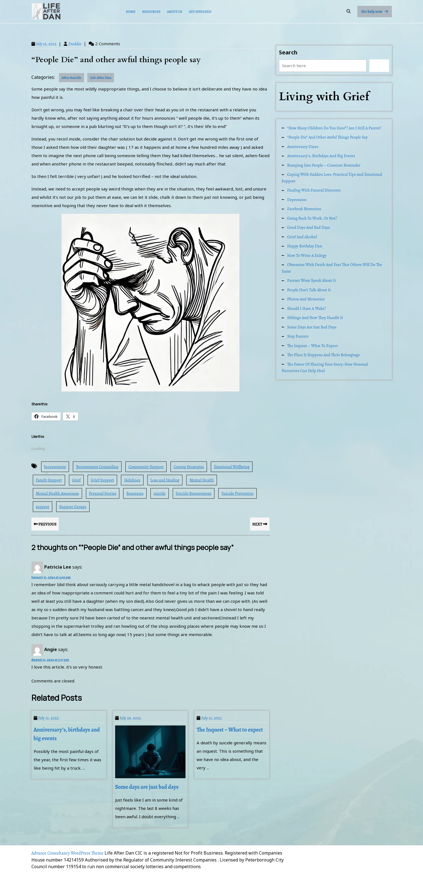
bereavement (55, 466)
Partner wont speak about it (311, 280)
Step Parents (298, 336)
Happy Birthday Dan (304, 246)
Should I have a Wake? (306, 308)
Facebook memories (304, 209)
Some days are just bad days (147, 787)
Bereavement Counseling (97, 466)
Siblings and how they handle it (315, 317)
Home (130, 11)
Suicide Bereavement (194, 493)
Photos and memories (306, 299)
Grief (76, 480)
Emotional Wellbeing (231, 466)
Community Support (146, 466)
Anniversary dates (302, 146)
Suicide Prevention (237, 493)
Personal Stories (103, 493)
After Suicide (71, 77)
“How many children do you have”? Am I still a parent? (334, 128)
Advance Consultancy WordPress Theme (67, 853)
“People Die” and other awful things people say (327, 137)
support (42, 506)
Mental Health (201, 480)
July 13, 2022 (46, 44)
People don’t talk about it (309, 290)
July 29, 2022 (130, 718)
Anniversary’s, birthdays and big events (321, 156)
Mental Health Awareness (57, 493)
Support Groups (72, 506)
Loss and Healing (165, 480)
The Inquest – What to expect (230, 730)
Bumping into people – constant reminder (324, 165)
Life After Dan (100, 77)
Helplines (132, 480)
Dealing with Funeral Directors (314, 190)
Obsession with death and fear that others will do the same (332, 268)
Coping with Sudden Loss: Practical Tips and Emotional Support (332, 178)
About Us (174, 11)
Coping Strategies (189, 466)
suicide (160, 493)
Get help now (376, 12)
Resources (151, 11)
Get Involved (200, 11)
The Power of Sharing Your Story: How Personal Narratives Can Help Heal (325, 367)
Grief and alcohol (302, 237)
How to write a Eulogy (306, 255)
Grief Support (102, 480)
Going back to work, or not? (312, 218)
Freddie (74, 44)
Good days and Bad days (308, 227)
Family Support (49, 480)
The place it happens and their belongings (323, 355)
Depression (296, 199)
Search (288, 52)
